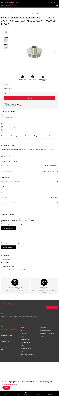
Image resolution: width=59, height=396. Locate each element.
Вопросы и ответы (39, 136)
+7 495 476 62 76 (5, 344)
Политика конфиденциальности (20, 316)
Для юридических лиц (26, 348)
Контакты (23, 327)
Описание (4, 136)
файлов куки (43, 383)
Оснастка (8, 10)
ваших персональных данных (9, 384)
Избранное (34, 13)
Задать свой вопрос (8, 247)
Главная (2, 10)
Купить (29, 98)
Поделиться (52, 13)
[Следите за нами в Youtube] (5, 349)
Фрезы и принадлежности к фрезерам (21, 10)
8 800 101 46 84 (54, 2)
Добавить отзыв (8, 228)
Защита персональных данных (47, 333)
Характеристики (16, 136)
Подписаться (51, 308)
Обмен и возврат (25, 339)
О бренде (23, 351)
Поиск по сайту (51, 5)
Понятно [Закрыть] (6, 387)
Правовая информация (45, 330)
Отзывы (27, 136)
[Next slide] (54, 51)
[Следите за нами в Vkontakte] (2, 349)
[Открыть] (20, 105)
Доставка (23, 330)
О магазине (43, 327)
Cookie (41, 336)
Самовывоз (23, 333)
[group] (15, 286)
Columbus (11, 115)
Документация (53, 136)
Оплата (22, 336)
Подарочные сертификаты (27, 354)
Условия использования (33, 316)
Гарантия (23, 345)
